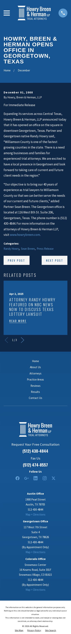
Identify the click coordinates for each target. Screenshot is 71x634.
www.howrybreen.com (25, 235)
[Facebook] (18, 478)
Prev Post (16, 260)
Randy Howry (11, 248)
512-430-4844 (35, 509)
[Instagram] (45, 478)
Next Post (54, 260)
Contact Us (35, 398)
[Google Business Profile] (26, 478)
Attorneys (35, 373)
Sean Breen (28, 248)
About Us (35, 367)
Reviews (35, 386)
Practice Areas (35, 379)
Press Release (45, 248)
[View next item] (22, 340)
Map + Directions (35, 514)
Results (35, 392)
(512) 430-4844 (35, 451)
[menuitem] (19, 630)
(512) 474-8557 (35, 465)
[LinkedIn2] (35, 478)
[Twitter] (53, 478)
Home (35, 361)
